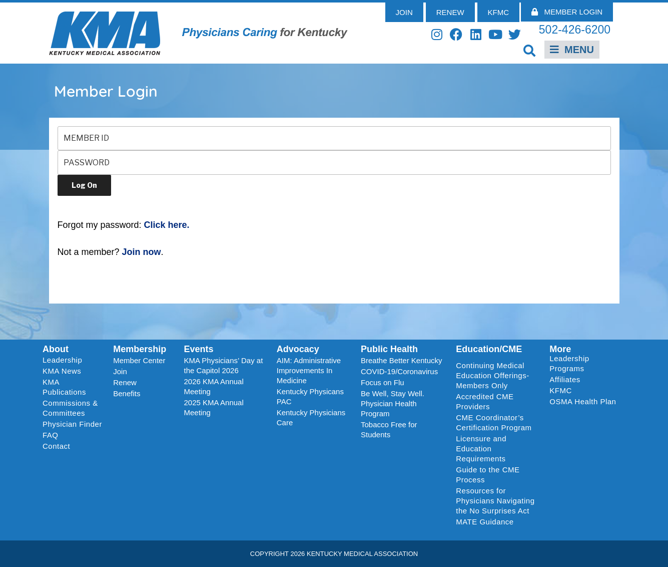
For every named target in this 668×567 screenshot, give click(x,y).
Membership (139, 349)
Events (199, 349)
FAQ (51, 435)
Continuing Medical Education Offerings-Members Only (492, 375)
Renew (125, 382)
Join (120, 371)
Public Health (389, 349)
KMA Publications (64, 387)
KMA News (62, 371)
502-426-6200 (574, 29)
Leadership (65, 360)
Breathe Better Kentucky (401, 360)
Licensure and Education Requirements (481, 448)
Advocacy (298, 349)
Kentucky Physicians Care (311, 417)
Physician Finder (72, 424)
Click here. (167, 225)
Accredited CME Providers (484, 401)
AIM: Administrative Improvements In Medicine (309, 370)
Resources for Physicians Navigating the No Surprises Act (495, 500)
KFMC (560, 390)
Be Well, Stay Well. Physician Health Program (392, 403)
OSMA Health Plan (582, 401)
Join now (141, 252)
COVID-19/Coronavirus (399, 371)
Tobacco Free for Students (389, 429)
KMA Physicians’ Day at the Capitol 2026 (223, 365)
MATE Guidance (484, 521)
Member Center (139, 360)
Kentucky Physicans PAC (310, 396)
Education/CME (489, 349)
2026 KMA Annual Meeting (214, 386)
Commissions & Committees (70, 408)
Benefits (126, 393)
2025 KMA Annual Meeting (214, 407)
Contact (56, 446)
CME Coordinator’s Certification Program (493, 422)
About (56, 349)
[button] (529, 50)
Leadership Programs (584, 363)
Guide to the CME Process (487, 474)
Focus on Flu (382, 382)
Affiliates (567, 380)
